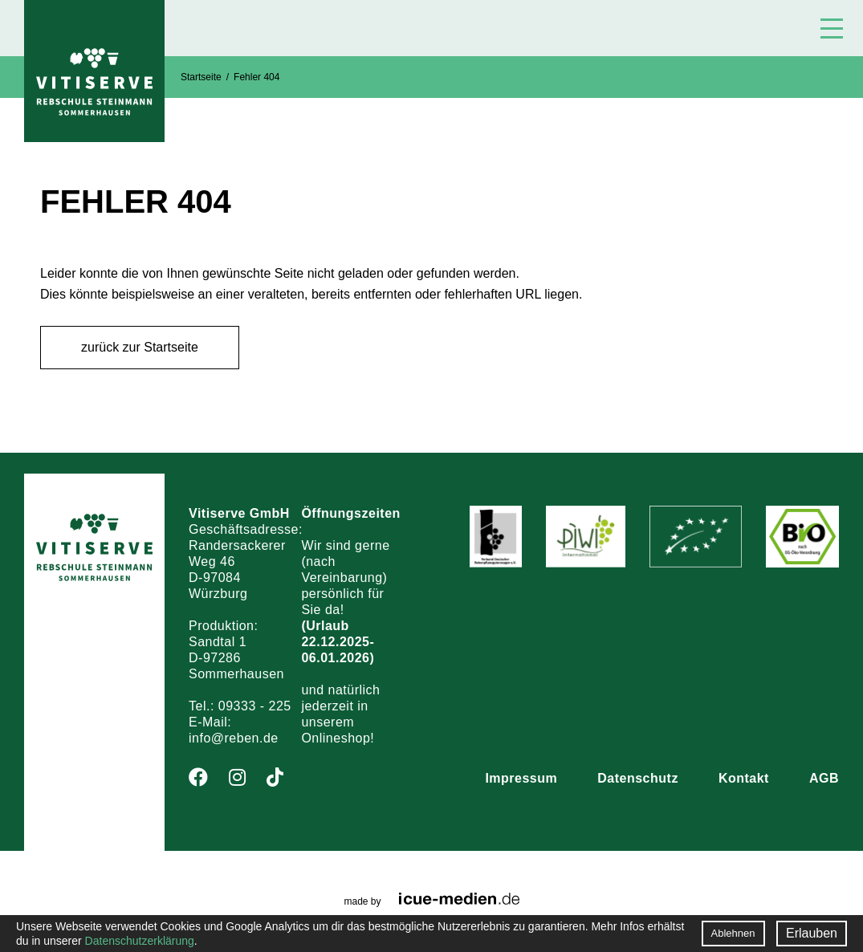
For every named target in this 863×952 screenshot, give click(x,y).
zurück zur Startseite (139, 347)
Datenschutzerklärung (139, 940)
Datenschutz (637, 778)
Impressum (521, 778)
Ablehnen (733, 933)
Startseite (201, 77)
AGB (824, 778)
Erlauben (811, 933)
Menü (831, 28)
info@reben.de (234, 738)
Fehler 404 (256, 77)
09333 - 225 (254, 706)
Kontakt (743, 778)
